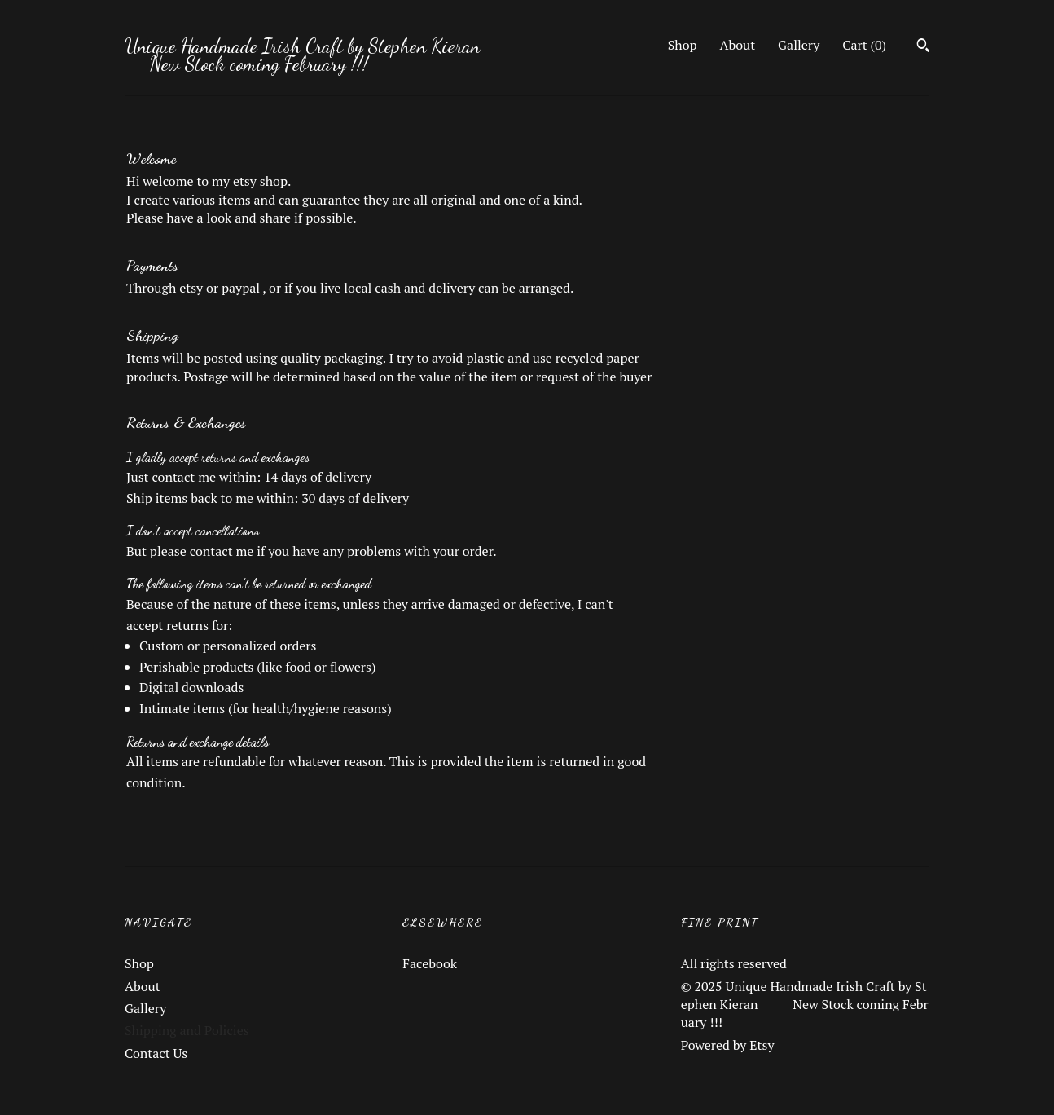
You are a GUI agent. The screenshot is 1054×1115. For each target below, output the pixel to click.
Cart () (864, 45)
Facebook (429, 963)
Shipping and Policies (187, 1030)
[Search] (923, 47)
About (738, 45)
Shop (682, 45)
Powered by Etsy (728, 1045)
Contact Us (156, 1053)
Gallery (798, 45)
